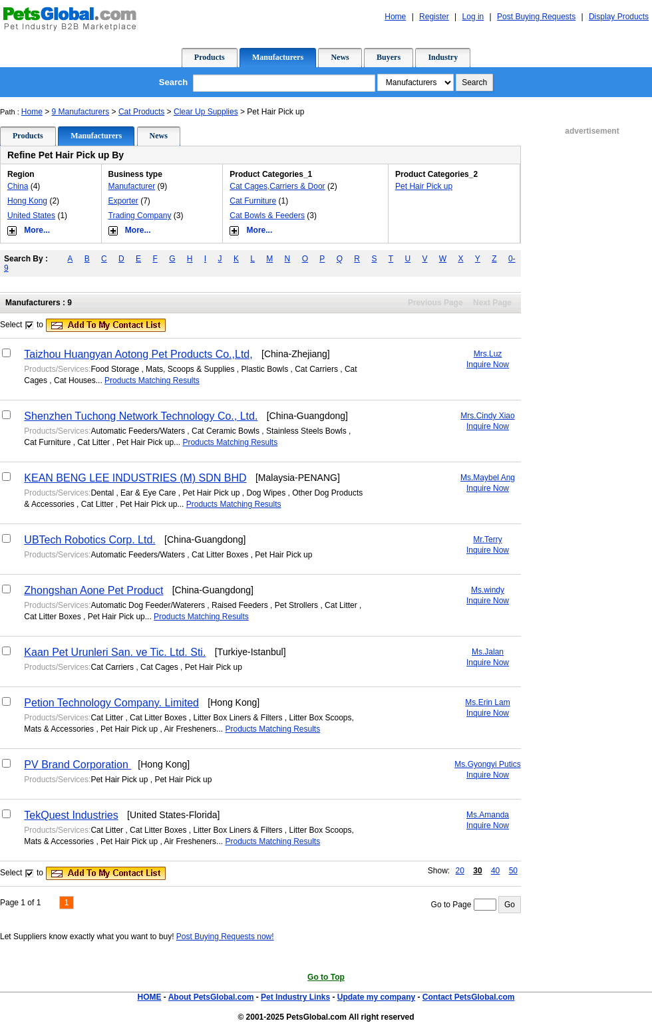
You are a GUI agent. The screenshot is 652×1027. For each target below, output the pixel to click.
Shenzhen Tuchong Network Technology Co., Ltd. (140, 416)
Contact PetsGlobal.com (468, 997)
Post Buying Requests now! (225, 936)
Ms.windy (487, 590)
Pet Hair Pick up (423, 186)
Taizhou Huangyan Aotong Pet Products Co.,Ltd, (138, 354)
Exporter (123, 201)
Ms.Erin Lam (487, 702)
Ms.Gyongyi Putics (487, 764)
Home (32, 111)
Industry (443, 57)
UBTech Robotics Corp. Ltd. (89, 539)
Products (209, 57)
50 (513, 870)
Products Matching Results (152, 380)
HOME (149, 997)
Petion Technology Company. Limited (111, 702)
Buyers (389, 57)
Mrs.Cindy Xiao (487, 415)
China (17, 186)
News (340, 57)
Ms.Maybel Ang (487, 477)
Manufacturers (277, 57)
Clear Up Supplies (206, 111)
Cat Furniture (253, 201)
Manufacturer (132, 186)
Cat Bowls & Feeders (267, 215)
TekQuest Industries (71, 815)
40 (495, 870)
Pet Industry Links (295, 997)
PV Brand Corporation (77, 764)
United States (31, 215)
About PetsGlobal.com (211, 997)
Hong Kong (27, 201)
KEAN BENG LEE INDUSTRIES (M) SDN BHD (135, 478)
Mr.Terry (487, 539)
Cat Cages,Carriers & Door (277, 186)
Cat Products (141, 111)
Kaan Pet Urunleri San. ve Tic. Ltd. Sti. (115, 652)
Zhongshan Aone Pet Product (93, 590)
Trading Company (140, 215)
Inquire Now (487, 364)
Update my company (376, 997)
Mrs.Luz (488, 354)
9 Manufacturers (81, 111)
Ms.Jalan (488, 652)
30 (477, 870)
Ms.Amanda (487, 814)
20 (460, 870)
